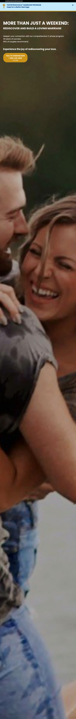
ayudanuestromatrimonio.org (14, 1)
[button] (73, 5)
